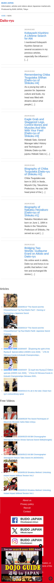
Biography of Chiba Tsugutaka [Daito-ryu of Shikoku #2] (37, 171)
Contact (27, 511)
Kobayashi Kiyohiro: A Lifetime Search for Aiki (36, 35)
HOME (3, 16)
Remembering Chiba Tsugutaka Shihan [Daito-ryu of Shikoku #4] (37, 79)
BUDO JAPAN (7, 3)
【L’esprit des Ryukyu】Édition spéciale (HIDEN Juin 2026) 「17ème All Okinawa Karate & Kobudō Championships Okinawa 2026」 (28, 373)
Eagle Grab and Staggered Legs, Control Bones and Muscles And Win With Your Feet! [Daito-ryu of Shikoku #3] (35, 127)
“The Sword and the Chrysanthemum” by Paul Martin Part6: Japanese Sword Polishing (27, 331)
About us (27, 500)
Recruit (27, 508)
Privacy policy (27, 504)
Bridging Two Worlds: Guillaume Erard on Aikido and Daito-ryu (36, 252)
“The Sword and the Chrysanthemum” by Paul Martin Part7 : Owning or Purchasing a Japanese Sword (24, 310)
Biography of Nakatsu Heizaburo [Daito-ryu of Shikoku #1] (36, 211)
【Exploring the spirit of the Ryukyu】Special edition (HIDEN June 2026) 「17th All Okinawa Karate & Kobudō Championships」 (27, 352)
